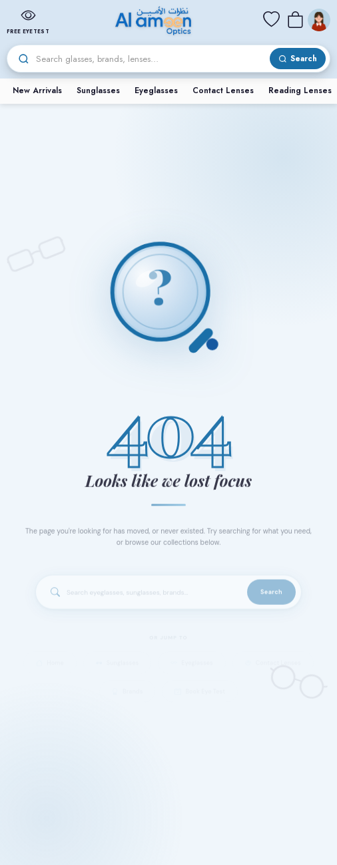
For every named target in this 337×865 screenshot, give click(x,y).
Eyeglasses (156, 90)
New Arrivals (37, 90)
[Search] (151, 59)
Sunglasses (98, 90)
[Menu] (319, 20)
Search (271, 598)
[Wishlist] (271, 20)
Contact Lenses (223, 90)
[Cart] (295, 20)
